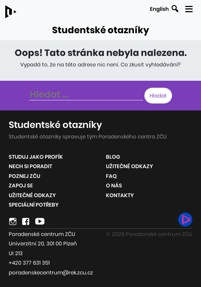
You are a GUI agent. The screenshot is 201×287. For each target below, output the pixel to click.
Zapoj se (21, 185)
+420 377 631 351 (29, 262)
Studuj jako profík (36, 156)
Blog (113, 156)
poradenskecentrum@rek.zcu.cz (51, 272)
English (159, 9)
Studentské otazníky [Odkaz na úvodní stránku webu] (100, 29)
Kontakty (120, 195)
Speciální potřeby (34, 204)
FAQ (111, 176)
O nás (114, 185)
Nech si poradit (30, 166)
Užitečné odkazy (32, 195)
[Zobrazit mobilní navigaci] (188, 8)
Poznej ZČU (24, 176)
